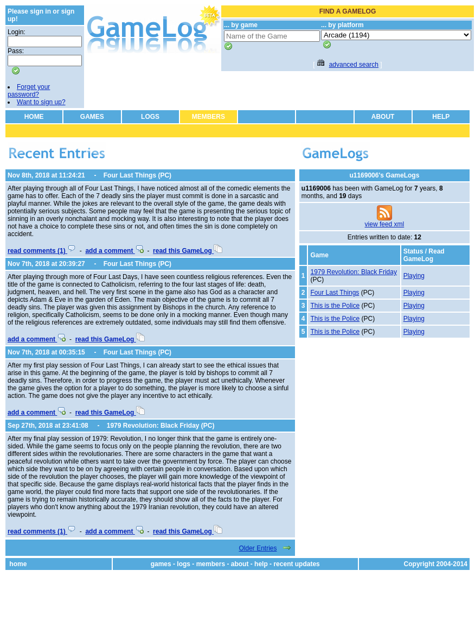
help (261, 564)
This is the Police (335, 305)
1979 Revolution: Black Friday (353, 272)
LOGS (150, 117)
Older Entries (258, 548)
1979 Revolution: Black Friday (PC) (161, 425)
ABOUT (383, 117)
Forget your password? (29, 90)
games (161, 564)
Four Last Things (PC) (137, 175)
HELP (441, 117)
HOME (34, 117)
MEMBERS (208, 117)
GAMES (92, 117)
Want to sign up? (41, 102)
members (210, 564)
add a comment (114, 251)
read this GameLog (187, 251)
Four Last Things (334, 292)
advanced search (353, 64)
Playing (414, 276)
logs (183, 564)
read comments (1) (42, 251)
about (240, 564)
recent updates (296, 564)
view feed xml (385, 224)
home (18, 564)
